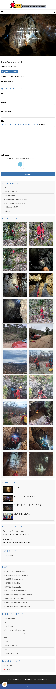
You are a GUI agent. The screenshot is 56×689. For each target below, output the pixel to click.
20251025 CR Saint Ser (12, 583)
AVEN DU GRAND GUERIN (24, 496)
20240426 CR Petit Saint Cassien (16, 602)
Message (4, 121)
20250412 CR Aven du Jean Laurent (17, 606)
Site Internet (6, 112)
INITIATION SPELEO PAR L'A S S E (28, 505)
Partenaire (7, 211)
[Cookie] (4, 684)
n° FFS (6, 649)
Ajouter (28, 174)
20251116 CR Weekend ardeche (15, 591)
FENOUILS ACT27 (21, 487)
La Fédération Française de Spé (15, 199)
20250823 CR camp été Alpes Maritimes (18, 595)
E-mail (3, 102)
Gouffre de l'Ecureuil (22, 514)
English (7, 669)
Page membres (9, 195)
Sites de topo (8, 555)
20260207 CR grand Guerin (13, 579)
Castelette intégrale (11, 539)
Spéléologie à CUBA (11, 207)
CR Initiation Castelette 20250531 (16, 598)
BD (5, 188)
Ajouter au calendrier (9, 72)
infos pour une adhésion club (14, 203)
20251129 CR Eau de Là (12, 587)
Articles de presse (10, 192)
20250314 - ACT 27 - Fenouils (14, 571)
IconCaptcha (20, 169)
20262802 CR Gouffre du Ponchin (16, 575)
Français (8, 665)
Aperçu (42, 124)
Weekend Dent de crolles (13, 531)
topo (5, 559)
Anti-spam (5, 155)
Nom (3, 93)
